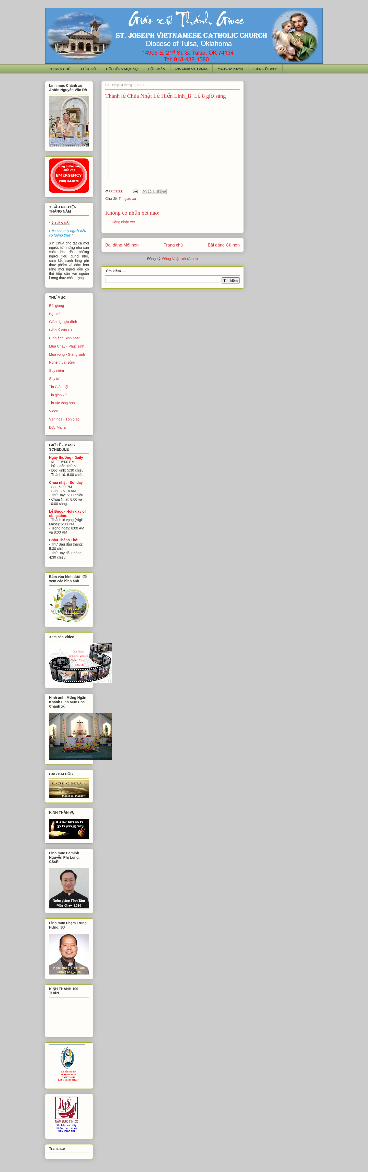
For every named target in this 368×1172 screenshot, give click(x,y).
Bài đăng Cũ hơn (224, 245)
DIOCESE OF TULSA (191, 68)
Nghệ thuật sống (62, 362)
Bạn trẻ (55, 314)
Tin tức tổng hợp (62, 403)
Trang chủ (173, 245)
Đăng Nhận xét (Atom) (180, 259)
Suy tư (54, 379)
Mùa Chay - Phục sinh (66, 346)
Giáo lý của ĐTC (62, 330)
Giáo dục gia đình (63, 322)
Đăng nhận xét (123, 222)
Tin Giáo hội (58, 387)
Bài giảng (56, 306)
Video (53, 411)
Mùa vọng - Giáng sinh (67, 354)
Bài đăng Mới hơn (122, 245)
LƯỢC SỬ (88, 69)
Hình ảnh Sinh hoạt (64, 338)
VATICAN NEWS (230, 68)
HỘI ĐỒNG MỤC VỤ (122, 69)
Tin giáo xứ (127, 198)
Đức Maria (57, 427)
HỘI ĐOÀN (156, 69)
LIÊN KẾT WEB (265, 69)
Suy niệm (56, 370)
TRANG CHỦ (60, 69)
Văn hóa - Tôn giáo (64, 419)
